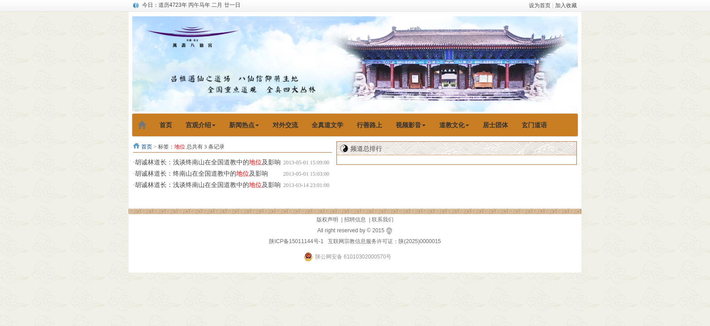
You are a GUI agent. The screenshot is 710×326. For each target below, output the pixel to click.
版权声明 (327, 219)
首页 (146, 147)
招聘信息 (355, 219)
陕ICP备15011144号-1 (296, 241)
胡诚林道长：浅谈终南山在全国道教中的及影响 (208, 162)
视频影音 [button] (411, 125)
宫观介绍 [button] (201, 125)
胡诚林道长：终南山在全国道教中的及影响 (201, 173)
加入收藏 (566, 5)
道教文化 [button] (454, 125)
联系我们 (382, 219)
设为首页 (540, 5)
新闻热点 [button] (244, 125)
